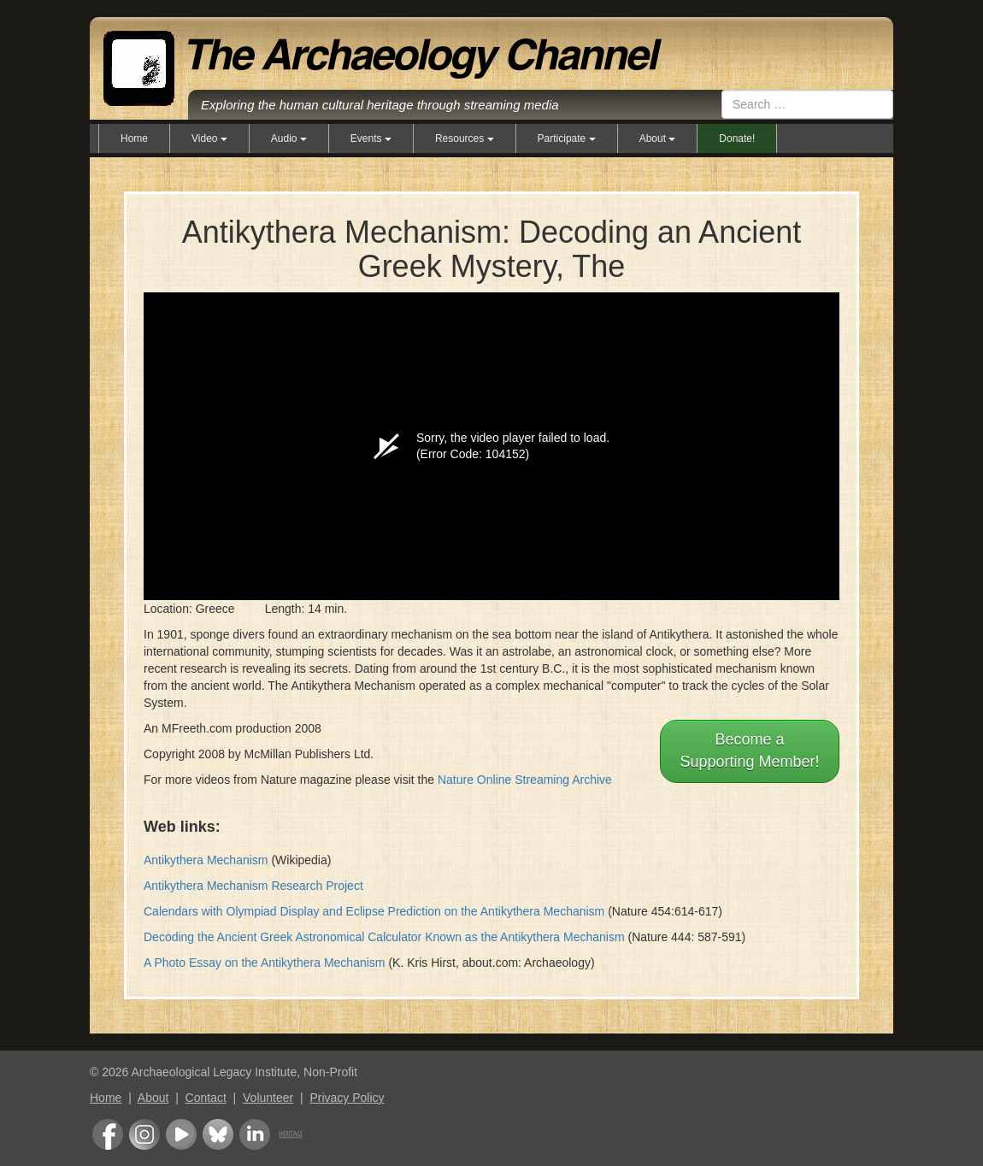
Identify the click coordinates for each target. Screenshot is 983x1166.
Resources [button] (464, 138)
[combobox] (807, 104)
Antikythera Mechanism (206, 860)
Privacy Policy (346, 1097)
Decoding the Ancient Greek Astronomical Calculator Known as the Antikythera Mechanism (384, 937)
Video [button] (209, 138)
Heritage (290, 1134)
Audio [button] (289, 138)
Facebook (107, 1134)
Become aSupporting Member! (749, 750)
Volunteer (268, 1097)
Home (134, 138)
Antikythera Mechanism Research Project (253, 885)
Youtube (181, 1134)
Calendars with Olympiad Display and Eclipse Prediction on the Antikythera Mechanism (374, 911)
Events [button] (370, 138)
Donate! (737, 138)
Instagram (144, 1134)
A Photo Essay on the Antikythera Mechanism (265, 962)
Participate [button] (567, 138)
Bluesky (218, 1134)
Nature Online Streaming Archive (525, 779)
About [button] (657, 138)
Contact (206, 1097)
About (153, 1097)
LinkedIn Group (254, 1134)
